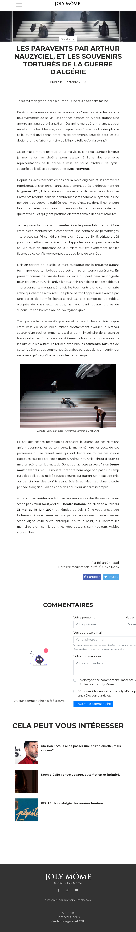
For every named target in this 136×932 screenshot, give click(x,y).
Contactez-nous (68, 917)
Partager (92, 577)
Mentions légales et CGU (68, 921)
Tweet (111, 577)
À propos (68, 913)
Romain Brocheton (77, 900)
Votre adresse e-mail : (88, 632)
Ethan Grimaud (108, 562)
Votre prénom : (84, 617)
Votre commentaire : (87, 656)
